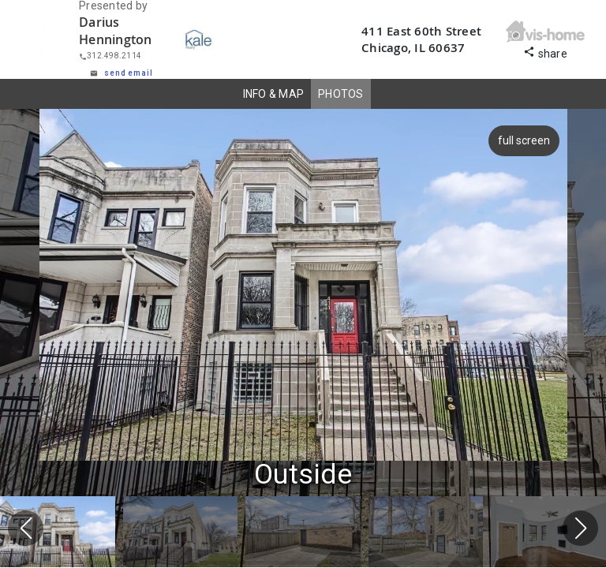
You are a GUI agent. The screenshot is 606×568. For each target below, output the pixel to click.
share (545, 52)
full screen (525, 140)
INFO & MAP (274, 94)
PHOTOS (341, 94)
